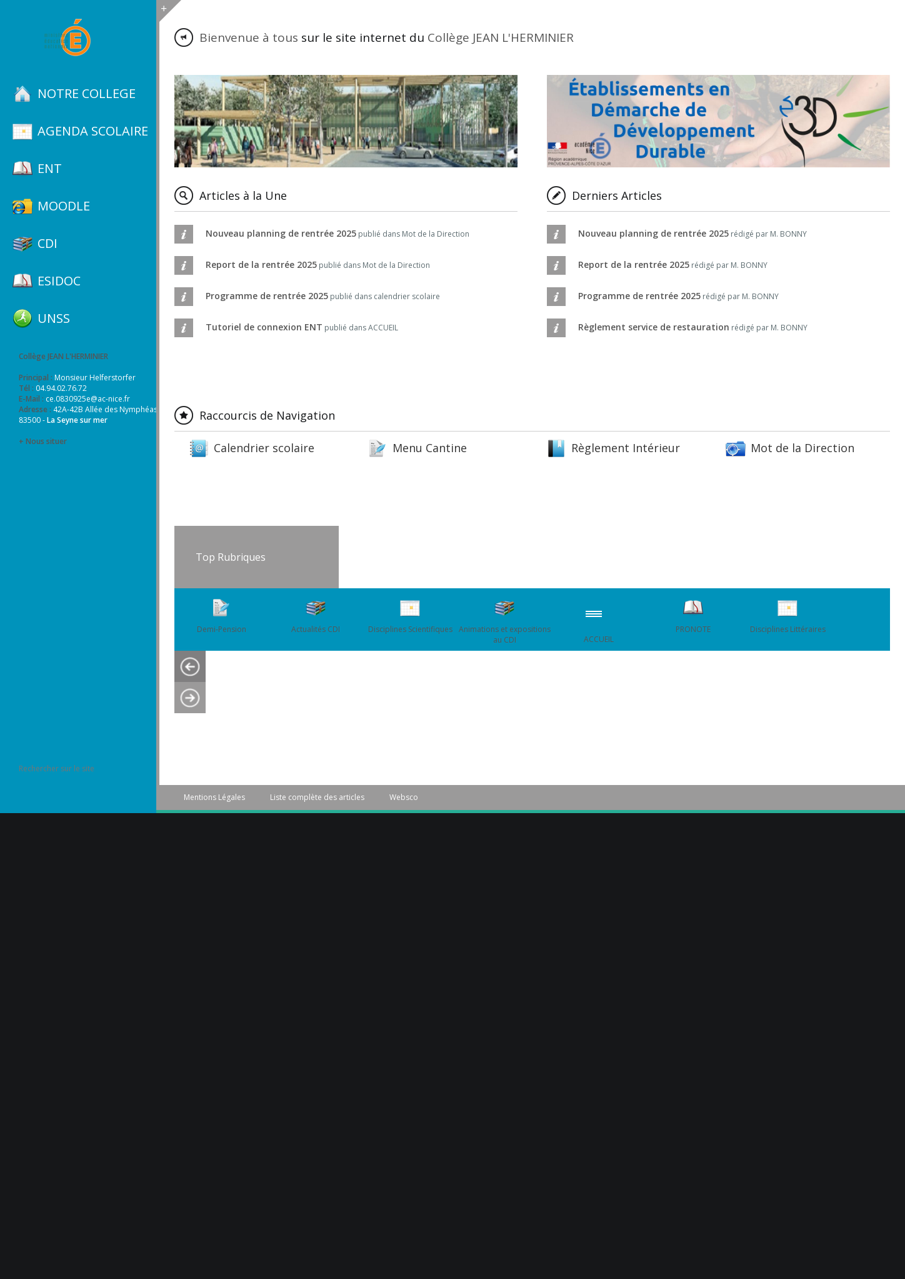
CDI (48, 243)
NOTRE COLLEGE (87, 93)
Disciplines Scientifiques (410, 629)
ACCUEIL (599, 639)
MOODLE (64, 206)
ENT (50, 168)
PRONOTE (693, 629)
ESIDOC (59, 281)
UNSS (54, 318)
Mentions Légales (214, 797)
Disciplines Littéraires (788, 629)
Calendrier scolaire (264, 447)
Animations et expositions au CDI (505, 634)
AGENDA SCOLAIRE (93, 131)
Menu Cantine (429, 447)
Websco (403, 797)
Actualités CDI (315, 629)
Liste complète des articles (317, 797)
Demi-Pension (221, 629)
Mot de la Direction (802, 447)
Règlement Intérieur (625, 447)
